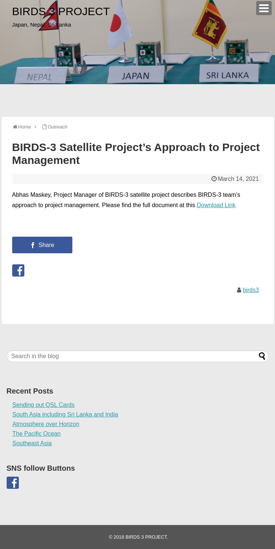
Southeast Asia (32, 443)
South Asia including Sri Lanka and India (65, 414)
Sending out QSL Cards (44, 405)
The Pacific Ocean (37, 433)
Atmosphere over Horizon (46, 424)
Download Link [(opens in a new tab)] (216, 205)
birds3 (251, 290)
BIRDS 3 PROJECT (61, 11)
